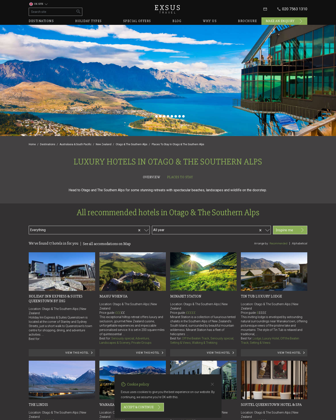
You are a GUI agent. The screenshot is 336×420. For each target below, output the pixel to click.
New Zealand (103, 144)
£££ (120, 312)
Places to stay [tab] (180, 177)
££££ (262, 312)
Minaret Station (185, 296)
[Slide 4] (164, 116)
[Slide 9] (183, 116)
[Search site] (52, 12)
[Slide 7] (175, 116)
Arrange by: (261, 243)
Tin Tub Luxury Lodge (261, 296)
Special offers (137, 21)
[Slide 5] (168, 116)
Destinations (41, 21)
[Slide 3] (160, 116)
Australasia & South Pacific (76, 144)
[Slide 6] (172, 116)
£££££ (191, 312)
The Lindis (38, 404)
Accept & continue (142, 407)
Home (32, 144)
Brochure (247, 21)
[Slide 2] (156, 116)
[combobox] (71, 229)
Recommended (278, 243)
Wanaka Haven (113, 404)
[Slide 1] (152, 116)
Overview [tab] (151, 177)
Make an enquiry (284, 21)
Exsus (168, 9)
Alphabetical (299, 243)
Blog (177, 21)
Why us (210, 21)
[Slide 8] (179, 116)
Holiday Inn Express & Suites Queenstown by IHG (56, 298)
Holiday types (88, 21)
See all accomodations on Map (107, 244)
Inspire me (290, 230)
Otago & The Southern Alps (131, 144)
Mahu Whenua (113, 296)
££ (123, 312)
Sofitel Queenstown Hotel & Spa (271, 404)
